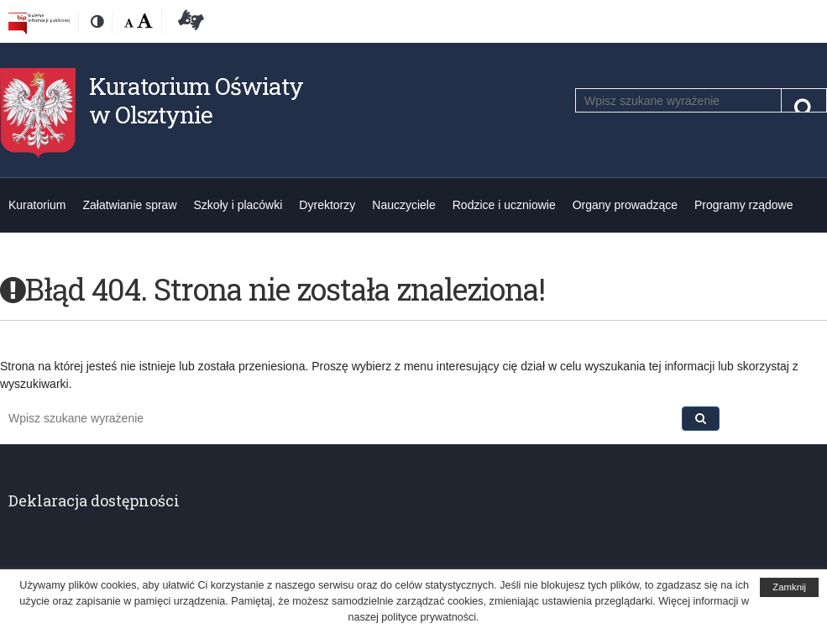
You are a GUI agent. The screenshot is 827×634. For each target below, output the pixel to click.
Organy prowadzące (625, 205)
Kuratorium (36, 205)
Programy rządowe (743, 205)
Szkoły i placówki (238, 205)
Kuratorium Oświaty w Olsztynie (196, 100)
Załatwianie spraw (129, 205)
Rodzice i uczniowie (504, 205)
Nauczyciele (403, 205)
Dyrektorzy (327, 205)
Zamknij (789, 587)
